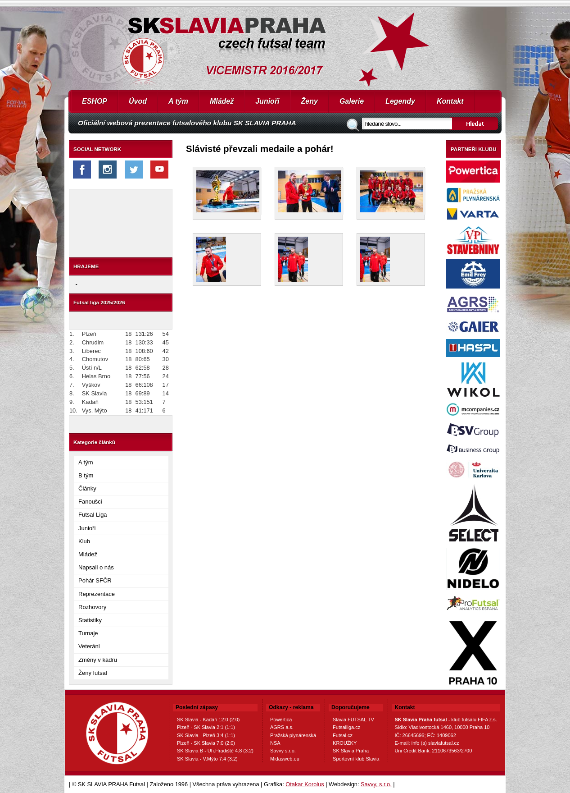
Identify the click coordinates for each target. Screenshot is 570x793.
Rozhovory (92, 607)
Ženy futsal (92, 672)
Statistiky (90, 620)
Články (87, 488)
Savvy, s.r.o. (376, 784)
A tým (178, 101)
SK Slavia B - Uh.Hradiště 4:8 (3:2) (215, 750)
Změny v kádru (97, 659)
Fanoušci (90, 501)
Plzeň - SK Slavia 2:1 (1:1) (206, 727)
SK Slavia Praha (351, 750)
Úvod (138, 101)
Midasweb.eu (284, 758)
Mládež (222, 101)
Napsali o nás (96, 567)
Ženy (309, 101)
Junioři (267, 101)
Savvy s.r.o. (283, 750)
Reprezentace (96, 594)
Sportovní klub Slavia (356, 758)
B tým (85, 475)
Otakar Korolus (304, 784)
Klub (84, 541)
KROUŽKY (345, 743)
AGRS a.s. (282, 727)
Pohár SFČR (95, 580)
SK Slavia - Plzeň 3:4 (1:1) (206, 735)
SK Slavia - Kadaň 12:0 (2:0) (208, 719)
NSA (275, 743)
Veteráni (89, 646)
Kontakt (450, 101)
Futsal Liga (92, 514)
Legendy (400, 101)
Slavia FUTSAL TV (353, 719)
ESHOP (94, 101)
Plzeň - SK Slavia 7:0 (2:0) (206, 743)
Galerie (351, 101)
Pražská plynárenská (293, 735)
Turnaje (88, 633)
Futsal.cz (343, 735)
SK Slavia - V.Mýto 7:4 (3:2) (207, 758)
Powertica (281, 719)
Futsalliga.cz (346, 727)
